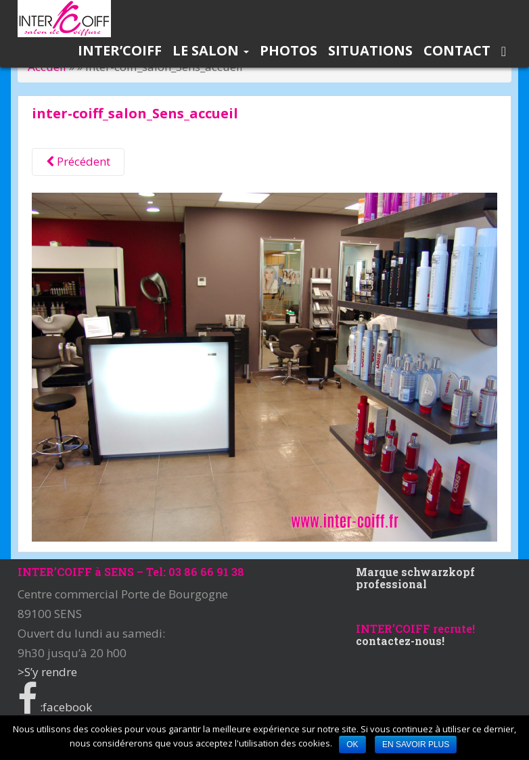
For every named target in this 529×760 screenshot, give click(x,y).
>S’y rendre (47, 672)
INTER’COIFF (120, 50)
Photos (288, 50)
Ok (352, 744)
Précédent (78, 161)
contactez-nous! (400, 641)
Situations (370, 50)
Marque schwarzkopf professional (415, 578)
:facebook (55, 707)
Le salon (210, 50)
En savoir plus (415, 744)
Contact (456, 50)
